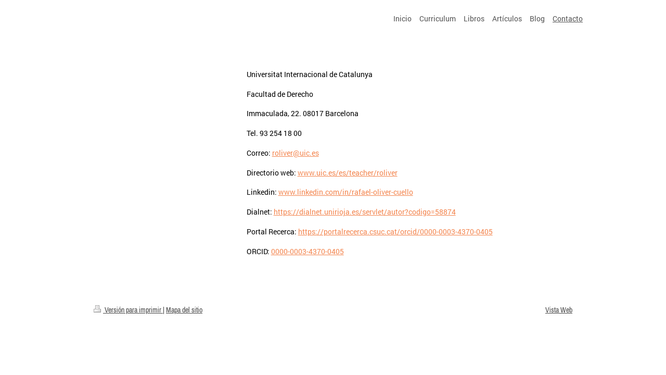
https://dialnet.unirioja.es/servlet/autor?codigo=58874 (365, 212)
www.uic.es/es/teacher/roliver (348, 173)
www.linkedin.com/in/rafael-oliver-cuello (345, 192)
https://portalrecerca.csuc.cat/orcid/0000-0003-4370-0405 (395, 231)
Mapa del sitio (184, 310)
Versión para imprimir (128, 310)
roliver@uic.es (295, 153)
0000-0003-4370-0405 (307, 251)
